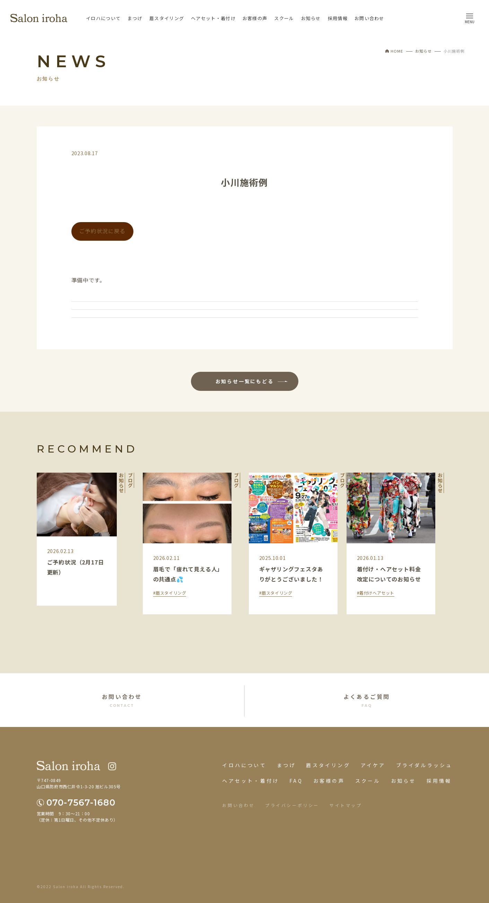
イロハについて (103, 18)
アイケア (373, 765)
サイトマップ (346, 805)
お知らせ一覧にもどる (245, 381)
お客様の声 (255, 18)
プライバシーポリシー (292, 805)
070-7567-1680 (80, 802)
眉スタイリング (166, 18)
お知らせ (311, 18)
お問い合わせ (369, 18)
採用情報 (338, 18)
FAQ (296, 780)
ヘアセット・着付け (213, 18)
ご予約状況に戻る (102, 231)
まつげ (135, 18)
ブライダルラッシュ (424, 765)
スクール (284, 18)
